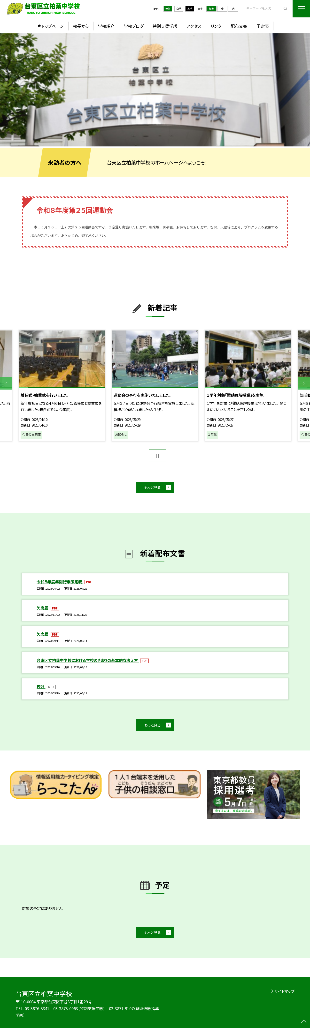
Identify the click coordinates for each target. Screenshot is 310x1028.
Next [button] (304, 383)
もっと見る (152, 487)
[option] (155, 89)
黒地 (189, 8)
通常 (167, 8)
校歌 (41, 686)
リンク (216, 26)
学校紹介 (106, 26)
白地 (178, 8)
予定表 (262, 26)
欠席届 (43, 608)
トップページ (52, 26)
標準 (211, 8)
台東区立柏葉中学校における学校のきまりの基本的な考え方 (88, 660)
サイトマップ (284, 991)
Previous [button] (6, 383)
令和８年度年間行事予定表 (60, 582)
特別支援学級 (165, 26)
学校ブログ (133, 26)
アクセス (193, 26)
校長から (81, 26)
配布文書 (239, 26)
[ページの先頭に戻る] (304, 1022)
